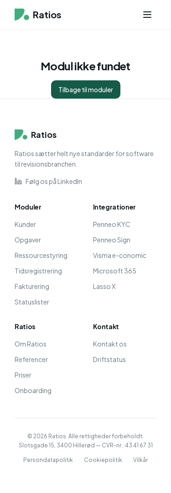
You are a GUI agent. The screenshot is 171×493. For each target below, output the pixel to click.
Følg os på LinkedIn (48, 181)
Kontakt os (110, 344)
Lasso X (104, 286)
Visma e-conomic (119, 255)
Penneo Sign (111, 240)
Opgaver (28, 240)
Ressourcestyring (41, 255)
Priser (23, 375)
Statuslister (32, 302)
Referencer (31, 359)
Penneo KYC (111, 224)
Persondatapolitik (48, 459)
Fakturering (32, 286)
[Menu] (147, 14)
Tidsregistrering (38, 271)
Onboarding (33, 390)
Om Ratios (31, 344)
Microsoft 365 (114, 271)
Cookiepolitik (103, 459)
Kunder (25, 224)
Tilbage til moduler (85, 89)
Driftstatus (109, 359)
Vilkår (140, 459)
